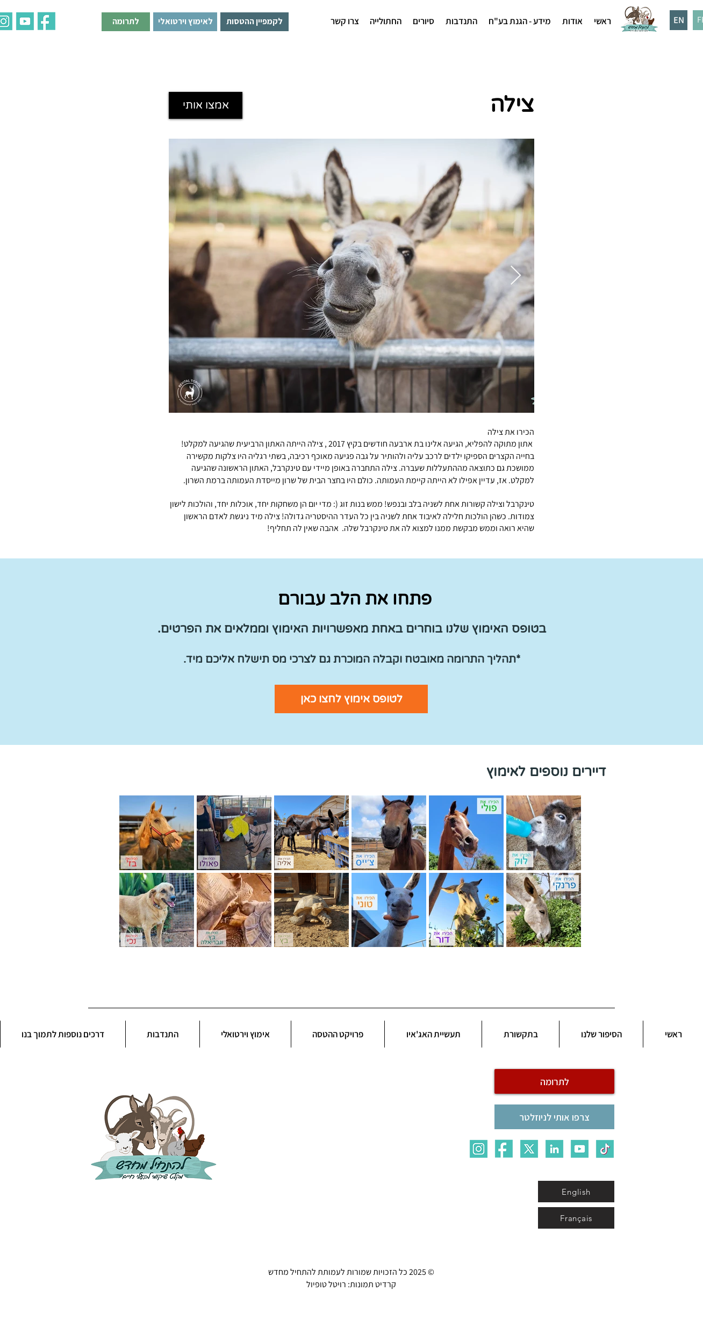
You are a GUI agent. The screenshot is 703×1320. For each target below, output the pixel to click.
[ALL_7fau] (46, 21)
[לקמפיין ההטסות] (254, 21)
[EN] (678, 20)
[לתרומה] (126, 21)
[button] (572, 21)
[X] (529, 1148)
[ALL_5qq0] (25, 21)
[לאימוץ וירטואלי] (185, 21)
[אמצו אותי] (205, 105)
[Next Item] (516, 276)
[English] (576, 1191)
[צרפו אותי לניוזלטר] (554, 1116)
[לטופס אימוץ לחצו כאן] (351, 699)
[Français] (576, 1218)
